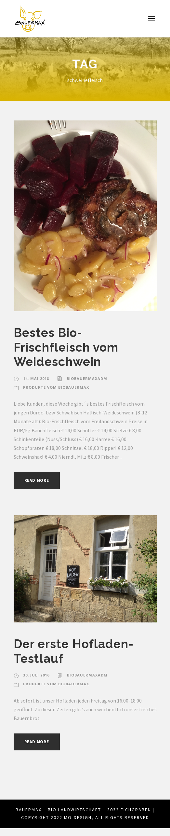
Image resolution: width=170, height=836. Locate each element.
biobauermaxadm (86, 379)
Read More (38, 480)
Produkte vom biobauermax (55, 387)
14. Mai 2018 (35, 379)
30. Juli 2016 (36, 675)
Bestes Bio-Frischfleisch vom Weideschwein (68, 347)
